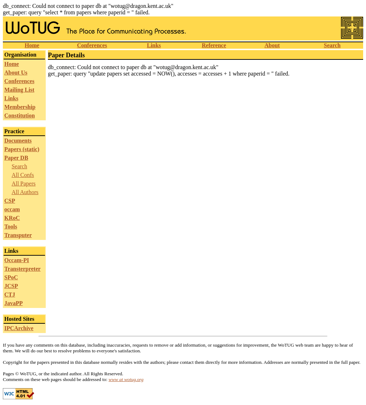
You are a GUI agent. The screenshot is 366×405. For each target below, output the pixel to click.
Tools (10, 226)
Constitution (19, 115)
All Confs (22, 175)
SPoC (11, 277)
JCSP (11, 286)
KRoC (12, 218)
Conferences (92, 45)
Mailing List (19, 90)
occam (12, 209)
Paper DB (16, 158)
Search (332, 45)
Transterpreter (22, 269)
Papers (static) (21, 149)
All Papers (23, 183)
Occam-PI (16, 260)
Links (154, 45)
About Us (15, 72)
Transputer (18, 235)
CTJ (9, 294)
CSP (9, 201)
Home (32, 45)
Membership (19, 107)
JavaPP (13, 303)
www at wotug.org (126, 379)
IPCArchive (18, 328)
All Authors (24, 192)
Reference (214, 45)
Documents (17, 141)
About (272, 45)
